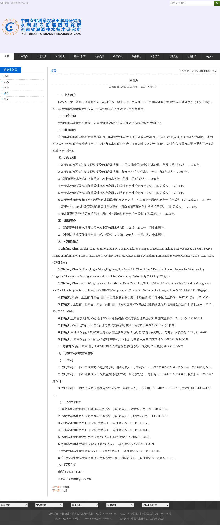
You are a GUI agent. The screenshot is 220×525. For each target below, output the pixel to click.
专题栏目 (192, 56)
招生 (6, 76)
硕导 (6, 93)
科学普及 (155, 56)
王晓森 (66, 486)
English (26, 3)
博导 (6, 87)
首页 (6, 56)
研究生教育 (80, 56)
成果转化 (118, 56)
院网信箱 (4, 3)
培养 (6, 82)
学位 (6, 99)
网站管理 (15, 3)
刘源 (65, 490)
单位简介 (23, 56)
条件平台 (136, 56)
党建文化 (173, 56)
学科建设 (60, 56)
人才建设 (41, 56)
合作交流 (99, 56)
